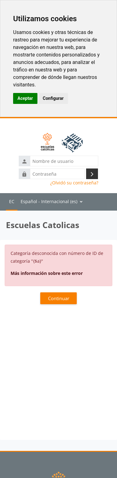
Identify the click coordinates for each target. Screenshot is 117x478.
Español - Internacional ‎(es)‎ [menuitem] (49, 201)
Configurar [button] (53, 98)
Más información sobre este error (47, 273)
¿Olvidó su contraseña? (74, 183)
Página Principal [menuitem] (11, 202)
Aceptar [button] (25, 98)
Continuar (58, 298)
